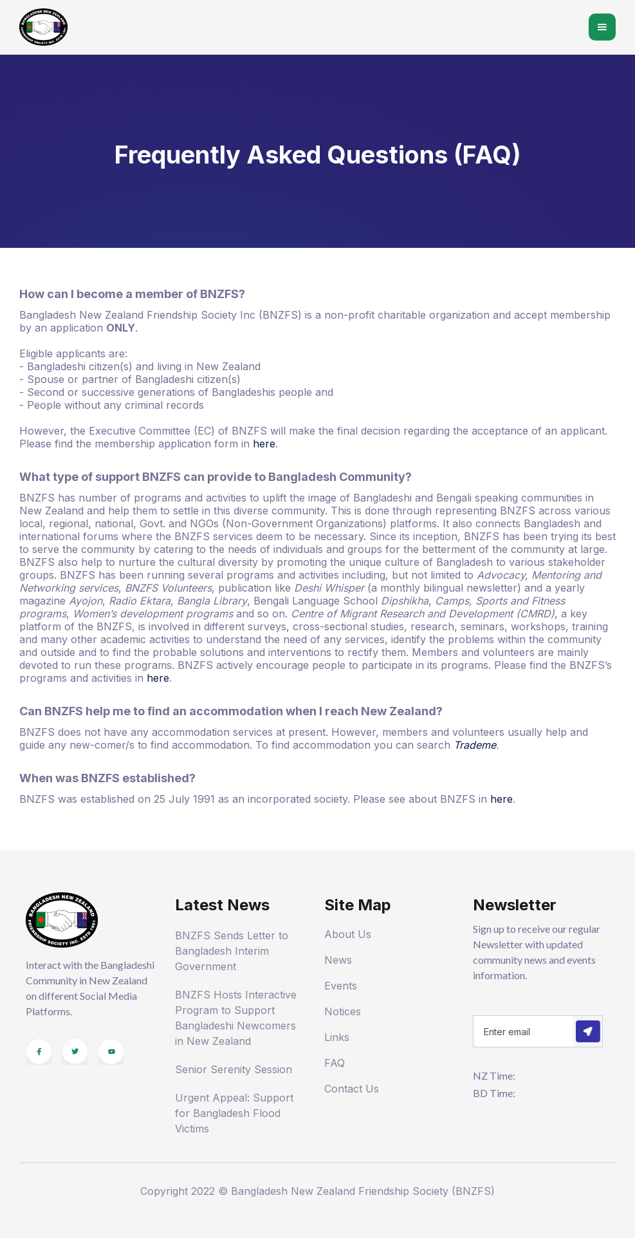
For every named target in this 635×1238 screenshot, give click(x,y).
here (264, 443)
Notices (342, 1011)
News (338, 959)
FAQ (334, 1062)
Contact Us (351, 1088)
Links (336, 1037)
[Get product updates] (523, 1031)
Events (340, 985)
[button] (602, 27)
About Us (347, 934)
